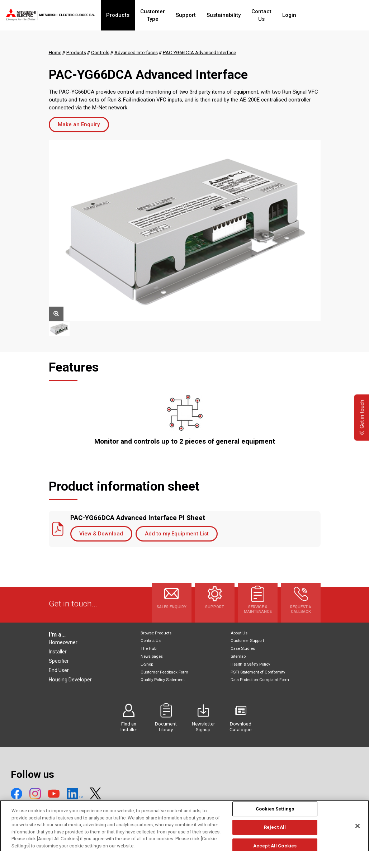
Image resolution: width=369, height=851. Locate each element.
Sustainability (242, 15)
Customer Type (165, 15)
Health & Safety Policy (250, 664)
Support (204, 15)
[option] (185, 230)
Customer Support (247, 640)
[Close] (357, 834)
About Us (239, 633)
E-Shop (147, 664)
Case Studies (243, 648)
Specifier (59, 661)
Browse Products (156, 633)
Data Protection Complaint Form (260, 679)
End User (59, 670)
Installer (58, 651)
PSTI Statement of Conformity (258, 672)
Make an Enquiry (79, 124)
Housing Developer (70, 679)
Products (123, 15)
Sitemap (238, 656)
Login (316, 15)
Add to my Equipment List (177, 533)
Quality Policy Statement (163, 679)
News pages (152, 656)
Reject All (275, 835)
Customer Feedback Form (164, 672)
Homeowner (63, 642)
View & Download (101, 533)
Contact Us (284, 15)
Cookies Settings (275, 816)
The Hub (148, 648)
